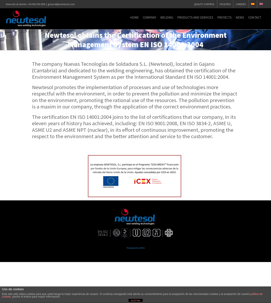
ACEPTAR (135, 300)
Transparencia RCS (135, 247)
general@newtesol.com (61, 4)
